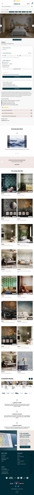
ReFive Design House (6, 386)
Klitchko (3, 269)
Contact (18, 462)
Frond (2, 193)
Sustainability (3, 455)
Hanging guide (3, 459)
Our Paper (3, 456)
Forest (5, 9)
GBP (28, 3)
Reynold (19, 295)
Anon (20, 385)
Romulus (19, 321)
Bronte (18, 193)
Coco (18, 244)
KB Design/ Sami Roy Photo (13, 387)
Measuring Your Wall (4, 458)
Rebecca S (27, 386)
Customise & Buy (17, 76)
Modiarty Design (24, 386)
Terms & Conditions (20, 461)
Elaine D (9, 385)
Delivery (18, 455)
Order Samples (17, 88)
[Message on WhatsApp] (32, 6)
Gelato (2, 295)
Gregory (19, 371)
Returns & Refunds (20, 456)
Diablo (2, 219)
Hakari (18, 219)
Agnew (2, 244)
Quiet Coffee (30, 386)
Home (2, 9)
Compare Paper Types (17, 68)
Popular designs (11, 11)
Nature (20, 11)
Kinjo (2, 385)
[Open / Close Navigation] (2, 4)
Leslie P (16, 385)
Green (30, 11)
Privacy (18, 459)
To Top (17, 492)
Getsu (2, 321)
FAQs (18, 458)
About (2, 461)
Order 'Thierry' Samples (25, 446)
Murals (16, 11)
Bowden (19, 269)
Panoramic (23, 11)
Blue (27, 11)
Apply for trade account (21, 464)
